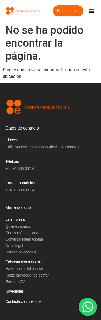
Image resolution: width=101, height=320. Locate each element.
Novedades (14, 291)
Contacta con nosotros (23, 301)
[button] (92, 11)
